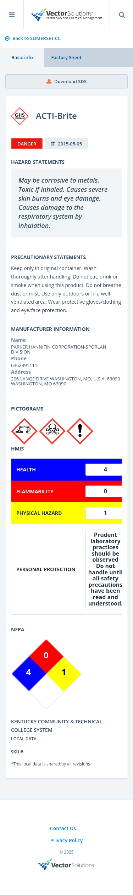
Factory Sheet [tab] (66, 57)
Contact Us (63, 828)
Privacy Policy (66, 840)
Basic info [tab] (22, 57)
